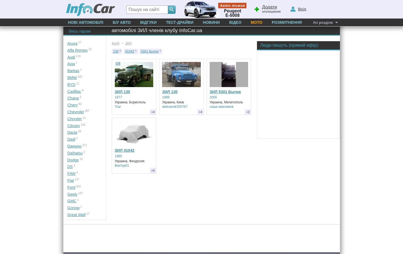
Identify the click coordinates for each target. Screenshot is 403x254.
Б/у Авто (122, 22)
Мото (256, 22)
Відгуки (148, 22)
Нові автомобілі (85, 22)
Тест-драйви (179, 22)
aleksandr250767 (175, 107)
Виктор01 (122, 165)
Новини (211, 22)
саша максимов (222, 107)
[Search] (172, 10)
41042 (129, 51)
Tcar (118, 107)
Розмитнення (287, 22)
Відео (235, 22)
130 (116, 51)
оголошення (267, 9)
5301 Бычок (150, 51)
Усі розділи (323, 22)
